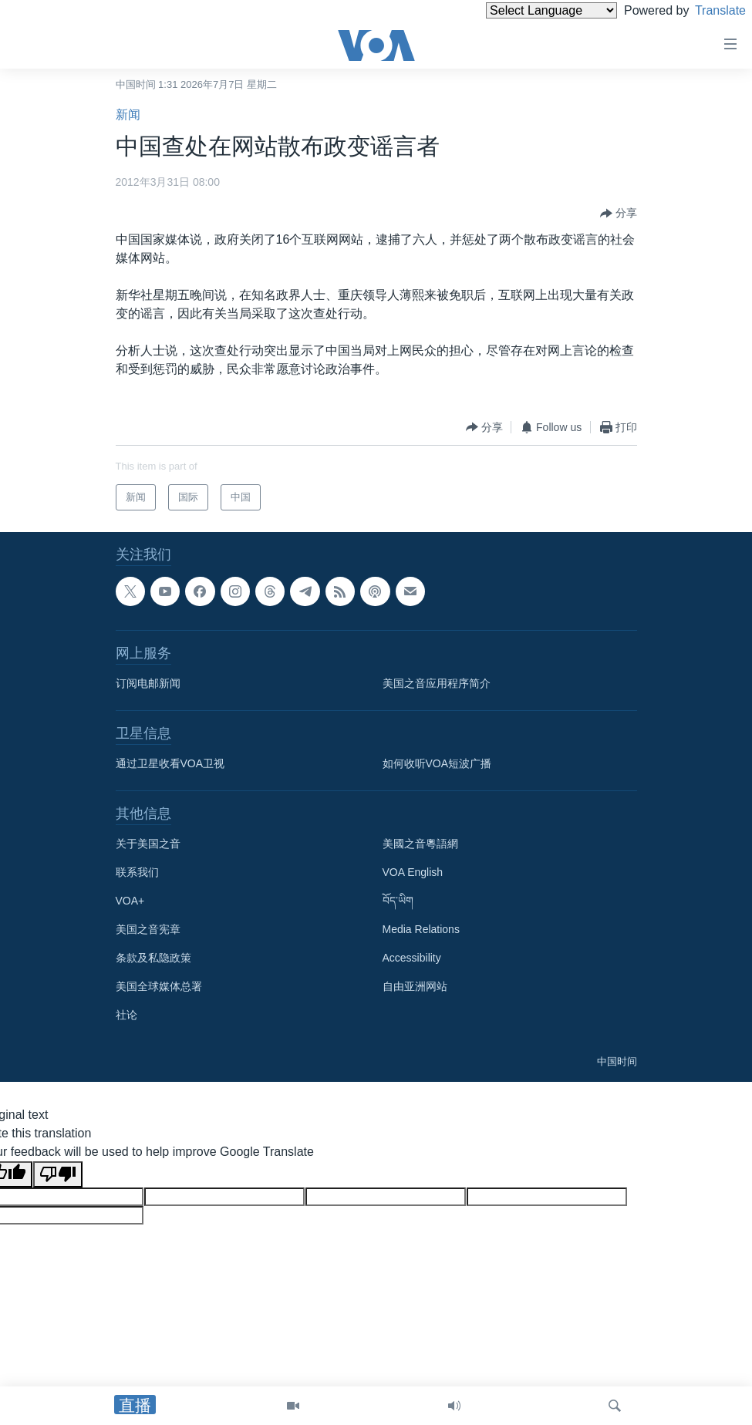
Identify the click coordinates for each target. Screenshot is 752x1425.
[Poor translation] (58, 1174)
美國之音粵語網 (420, 843)
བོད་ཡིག (398, 900)
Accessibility (412, 958)
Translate (706, 10)
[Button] (618, 213)
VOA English (413, 872)
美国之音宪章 (148, 929)
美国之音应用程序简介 (437, 683)
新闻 (128, 114)
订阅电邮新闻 (148, 683)
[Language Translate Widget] (525, 10)
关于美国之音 (148, 843)
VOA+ (130, 900)
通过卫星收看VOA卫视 (170, 763)
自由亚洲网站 (415, 986)
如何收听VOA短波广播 (437, 763)
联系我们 (137, 872)
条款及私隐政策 (153, 958)
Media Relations (421, 929)
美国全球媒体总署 (159, 986)
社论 (126, 1015)
